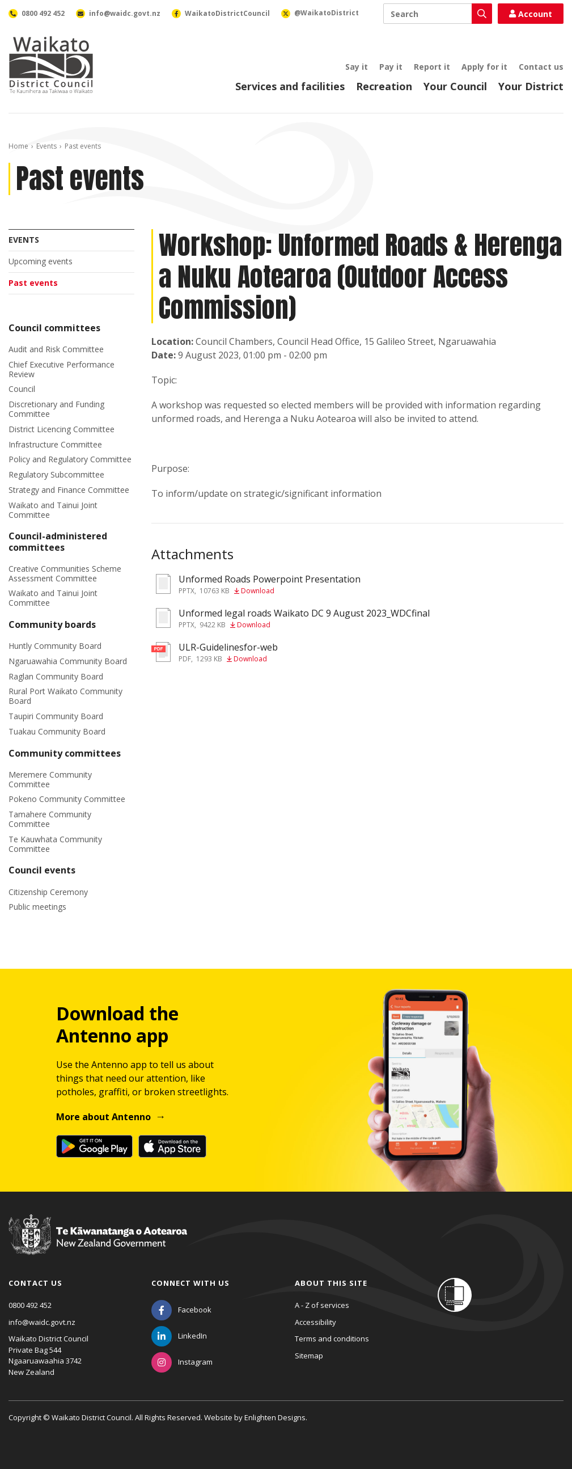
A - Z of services (322, 1305)
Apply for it (484, 66)
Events (46, 146)
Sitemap (309, 1355)
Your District (530, 86)
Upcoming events (41, 261)
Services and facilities (290, 86)
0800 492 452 (30, 1305)
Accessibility (315, 1322)
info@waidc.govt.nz (42, 1322)
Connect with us (190, 1283)
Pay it (390, 66)
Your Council (455, 86)
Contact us (541, 66)
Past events (33, 282)
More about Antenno (103, 1117)
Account (530, 14)
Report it (432, 66)
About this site (331, 1283)
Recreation (384, 86)
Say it (356, 66)
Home (18, 146)
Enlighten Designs (275, 1417)
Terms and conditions (332, 1338)
